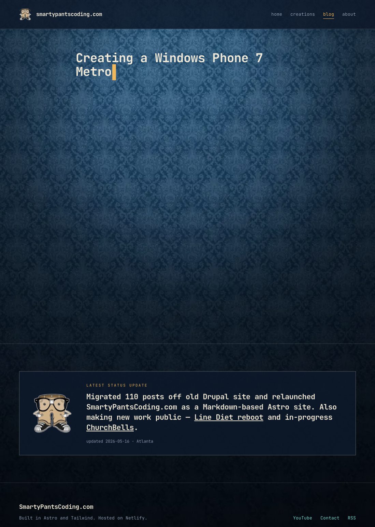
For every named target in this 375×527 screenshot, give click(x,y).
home (276, 14)
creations (302, 14)
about (349, 14)
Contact (330, 504)
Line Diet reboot (228, 404)
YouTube (302, 504)
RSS (352, 504)
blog (328, 14)
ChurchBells (110, 414)
